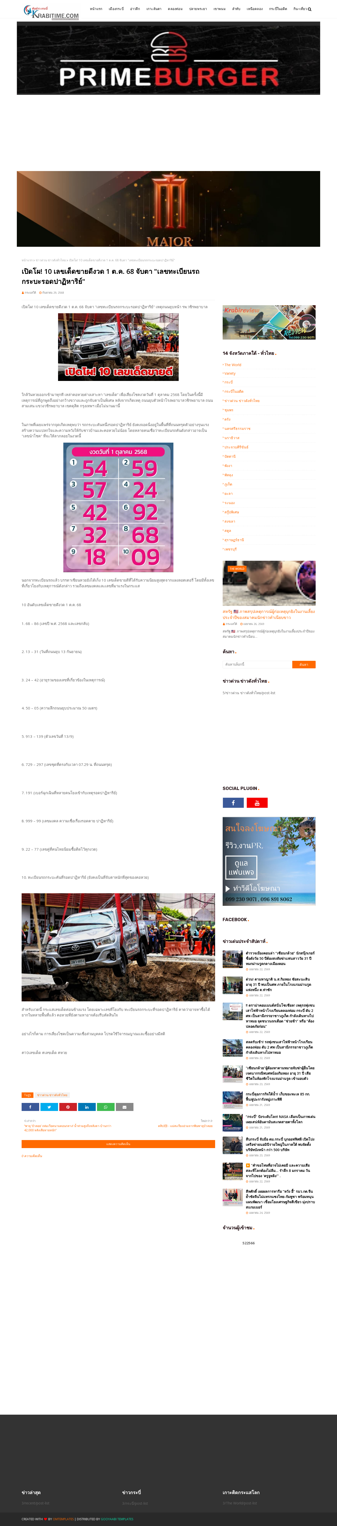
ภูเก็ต (228, 484)
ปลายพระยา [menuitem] (198, 9)
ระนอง (229, 502)
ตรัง (227, 419)
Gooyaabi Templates (117, 1519)
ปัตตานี (230, 456)
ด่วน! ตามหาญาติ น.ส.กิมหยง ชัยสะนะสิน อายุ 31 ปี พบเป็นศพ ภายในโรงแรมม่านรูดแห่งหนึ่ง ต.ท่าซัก (278, 984)
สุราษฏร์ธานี (234, 539)
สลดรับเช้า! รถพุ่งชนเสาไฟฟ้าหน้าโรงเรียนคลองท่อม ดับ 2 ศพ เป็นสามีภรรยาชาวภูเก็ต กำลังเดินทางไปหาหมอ (279, 1047)
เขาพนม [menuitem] (220, 9)
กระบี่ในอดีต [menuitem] (278, 9)
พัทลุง (228, 474)
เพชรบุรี (230, 549)
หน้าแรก (27, 260)
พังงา (228, 465)
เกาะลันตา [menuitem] (154, 9)
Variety (229, 373)
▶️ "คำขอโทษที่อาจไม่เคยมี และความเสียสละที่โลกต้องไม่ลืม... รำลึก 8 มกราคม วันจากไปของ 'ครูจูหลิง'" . (278, 1170)
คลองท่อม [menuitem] (175, 9)
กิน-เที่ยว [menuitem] (300, 9)
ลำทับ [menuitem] (236, 9)
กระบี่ (228, 382)
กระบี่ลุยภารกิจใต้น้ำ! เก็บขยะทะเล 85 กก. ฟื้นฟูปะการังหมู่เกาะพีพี (278, 1097)
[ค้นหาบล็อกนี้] (258, 664)
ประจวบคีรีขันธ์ (236, 447)
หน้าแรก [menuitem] (96, 9)
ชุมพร (228, 410)
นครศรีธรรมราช (237, 428)
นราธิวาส (231, 437)
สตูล (227, 530)
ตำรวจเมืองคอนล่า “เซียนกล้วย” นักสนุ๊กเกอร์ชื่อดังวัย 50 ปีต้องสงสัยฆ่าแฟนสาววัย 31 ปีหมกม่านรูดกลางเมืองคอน (280, 958)
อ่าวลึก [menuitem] (135, 9)
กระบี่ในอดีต (234, 391)
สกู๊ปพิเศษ (231, 512)
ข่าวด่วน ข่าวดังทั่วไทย (51, 260)
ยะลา (228, 493)
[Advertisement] (168, 133)
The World (232, 364)
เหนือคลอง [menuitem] (255, 9)
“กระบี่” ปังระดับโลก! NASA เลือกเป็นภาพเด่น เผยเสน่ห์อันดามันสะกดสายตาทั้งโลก (280, 1119)
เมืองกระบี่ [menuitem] (116, 9)
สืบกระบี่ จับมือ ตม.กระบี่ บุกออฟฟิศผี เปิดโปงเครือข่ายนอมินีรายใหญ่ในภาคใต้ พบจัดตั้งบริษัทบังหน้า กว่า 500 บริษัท (280, 1144)
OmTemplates (63, 1519)
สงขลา (229, 521)
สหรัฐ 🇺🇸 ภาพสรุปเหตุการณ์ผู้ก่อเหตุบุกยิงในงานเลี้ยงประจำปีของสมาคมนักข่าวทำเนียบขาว (269, 614)
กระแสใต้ (30, 292)
